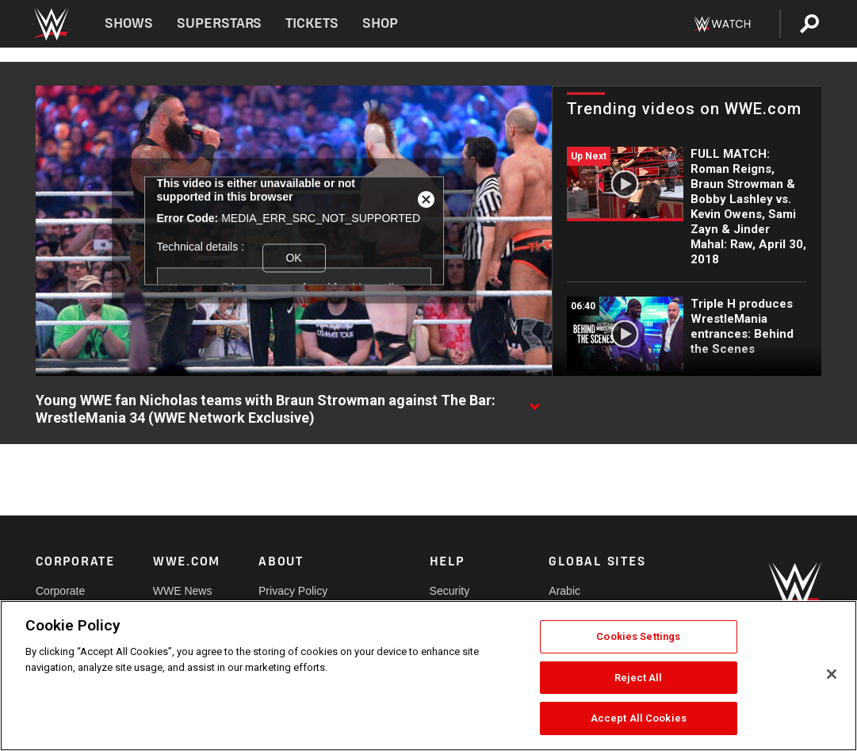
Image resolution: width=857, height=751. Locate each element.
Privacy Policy (292, 590)
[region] (428, 675)
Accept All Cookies (639, 718)
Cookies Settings (638, 636)
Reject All (638, 678)
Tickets (312, 23)
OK (293, 257)
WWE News (182, 590)
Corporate (60, 590)
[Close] (831, 674)
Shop (380, 23)
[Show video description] (534, 401)
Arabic (564, 590)
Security (450, 590)
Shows (129, 23)
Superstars (219, 23)
